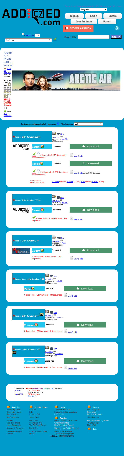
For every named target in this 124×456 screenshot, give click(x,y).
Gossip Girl (33, 421)
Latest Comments (14, 425)
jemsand (70, 182)
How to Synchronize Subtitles (66, 421)
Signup (74, 15)
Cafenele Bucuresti (14, 431)
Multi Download (7, 115)
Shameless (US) (35, 423)
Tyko (83, 182)
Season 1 (7, 73)
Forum (107, 21)
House (31, 434)
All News (10, 421)
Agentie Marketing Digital (64, 434)
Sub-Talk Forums (13, 423)
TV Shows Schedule (62, 410)
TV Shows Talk (93, 423)
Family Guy (33, 428)
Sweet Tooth (34, 417)
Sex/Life (32, 410)
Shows (112, 15)
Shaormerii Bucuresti (15, 428)
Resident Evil (34, 414)
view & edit (78, 156)
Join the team (84, 21)
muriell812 (19, 394)
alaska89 (58, 281)
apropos (18, 390)
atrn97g (65, 139)
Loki (30, 412)
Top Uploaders (12, 414)
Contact (10, 434)
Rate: (6, 86)
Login (93, 15)
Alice (64, 243)
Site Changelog (93, 410)
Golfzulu (95, 182)
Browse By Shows (14, 410)
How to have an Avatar (63, 431)
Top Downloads (13, 417)
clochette (55, 182)
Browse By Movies (14, 412)
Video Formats (93, 417)
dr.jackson (59, 317)
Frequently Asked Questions (65, 412)
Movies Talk (92, 425)
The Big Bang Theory (37, 425)
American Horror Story (38, 431)
